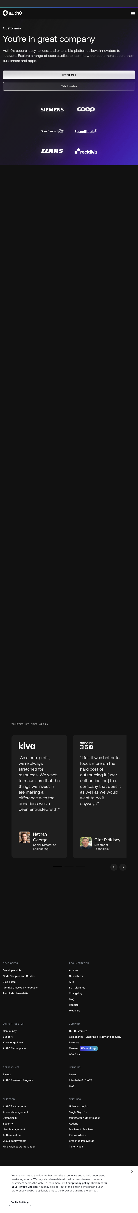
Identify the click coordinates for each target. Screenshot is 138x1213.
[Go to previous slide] (114, 879)
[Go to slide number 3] (81, 878)
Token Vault (76, 1158)
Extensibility (10, 1129)
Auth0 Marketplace (14, 1060)
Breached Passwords (81, 1152)
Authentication (12, 1147)
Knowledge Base (13, 1054)
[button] (69, 75)
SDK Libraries (77, 999)
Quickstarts (76, 988)
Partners (74, 1054)
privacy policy (80, 1183)
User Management (14, 1141)
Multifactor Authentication (84, 1129)
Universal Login (78, 1118)
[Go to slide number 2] (69, 878)
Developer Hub (12, 982)
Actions (73, 1135)
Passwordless (77, 1147)
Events (7, 1086)
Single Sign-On (78, 1124)
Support (8, 1048)
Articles (73, 982)
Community (10, 1042)
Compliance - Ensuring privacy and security (95, 1048)
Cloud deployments (14, 1152)
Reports (74, 1016)
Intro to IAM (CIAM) (80, 1092)
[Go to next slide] (122, 879)
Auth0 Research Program (18, 1092)
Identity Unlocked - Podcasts (20, 999)
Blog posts (9, 993)
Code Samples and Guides (18, 988)
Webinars (74, 1022)
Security (8, 1135)
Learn (72, 1086)
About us (74, 1065)
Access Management (15, 1124)
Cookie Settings (20, 1202)
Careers (83, 1060)
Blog (71, 1011)
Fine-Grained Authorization (19, 1158)
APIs (71, 993)
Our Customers (78, 1042)
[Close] (132, 1171)
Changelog (75, 1005)
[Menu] (133, 13)
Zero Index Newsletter (16, 1005)
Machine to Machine (81, 1141)
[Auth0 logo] (67, 13)
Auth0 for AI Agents (15, 1118)
